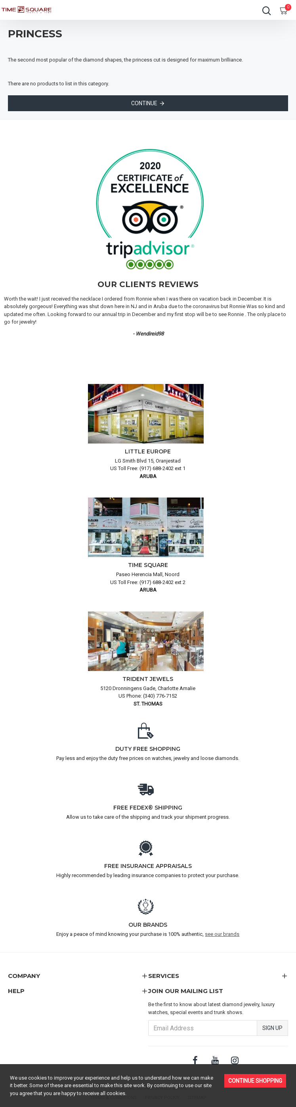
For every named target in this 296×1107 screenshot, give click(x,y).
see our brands (222, 934)
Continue (144, 103)
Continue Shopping (255, 1081)
